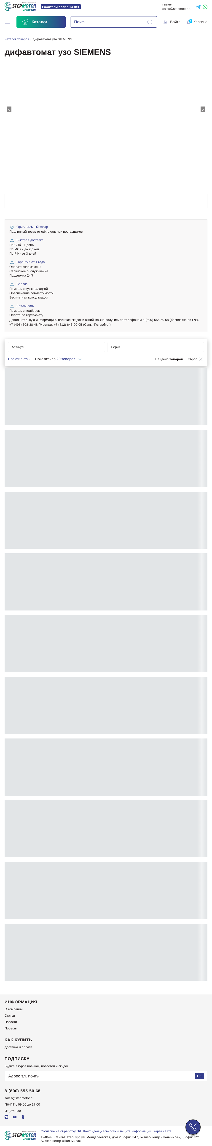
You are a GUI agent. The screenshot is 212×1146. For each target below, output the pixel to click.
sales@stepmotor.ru (176, 9)
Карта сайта (162, 1131)
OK (199, 1076)
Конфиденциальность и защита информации (117, 1131)
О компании (14, 1009)
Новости (11, 1022)
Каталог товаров (17, 39)
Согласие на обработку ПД (61, 1131)
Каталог (34, 22)
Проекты (11, 1028)
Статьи (10, 1015)
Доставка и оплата (18, 1047)
